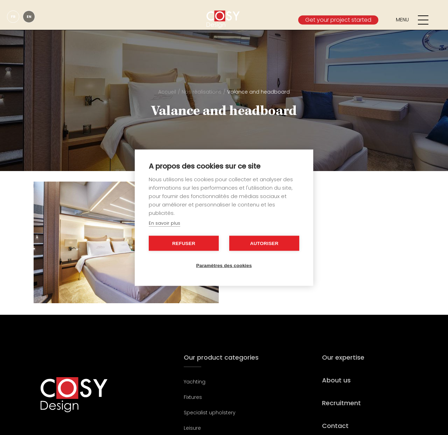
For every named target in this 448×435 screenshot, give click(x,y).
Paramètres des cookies (224, 265)
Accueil (167, 91)
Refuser (183, 243)
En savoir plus (164, 222)
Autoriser (264, 243)
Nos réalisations (202, 91)
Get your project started (338, 20)
